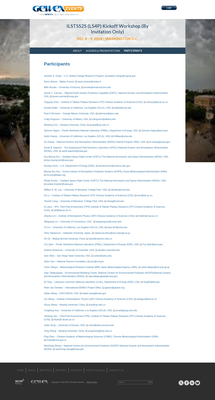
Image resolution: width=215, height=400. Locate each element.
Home (20, 370)
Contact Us (116, 370)
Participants (133, 50)
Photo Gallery (95, 370)
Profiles (76, 370)
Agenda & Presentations (103, 50)
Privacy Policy (92, 382)
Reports (61, 370)
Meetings (46, 370)
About (77, 50)
